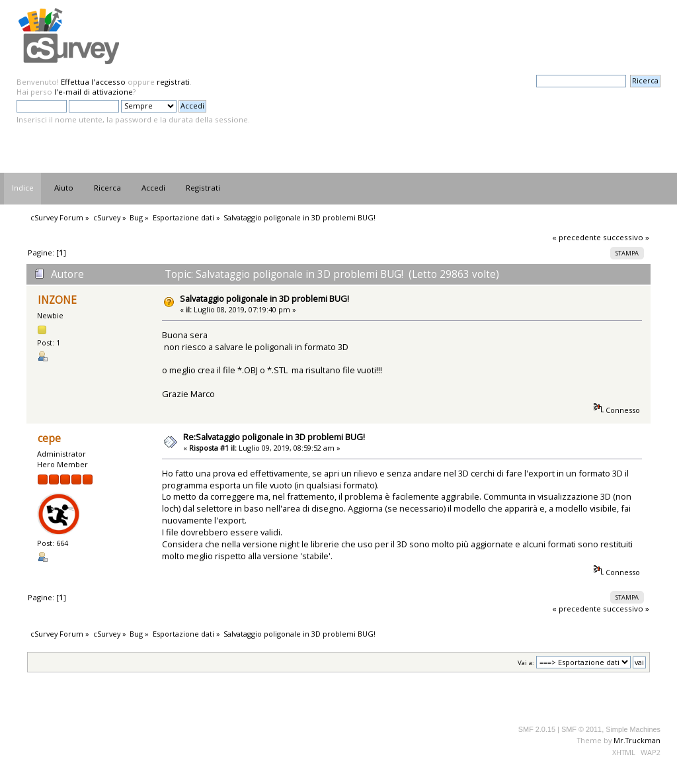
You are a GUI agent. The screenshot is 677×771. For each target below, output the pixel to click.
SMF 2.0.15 (536, 729)
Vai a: (526, 662)
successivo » (626, 237)
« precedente (576, 237)
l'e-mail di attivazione (93, 92)
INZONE (57, 300)
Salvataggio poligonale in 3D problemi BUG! (264, 298)
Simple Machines (633, 729)
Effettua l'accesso (93, 82)
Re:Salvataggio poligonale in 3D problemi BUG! (274, 437)
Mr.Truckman (637, 740)
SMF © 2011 (581, 729)
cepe (49, 438)
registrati (173, 82)
